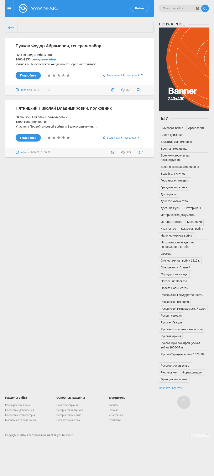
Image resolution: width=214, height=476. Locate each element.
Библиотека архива (68, 420)
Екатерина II (192, 208)
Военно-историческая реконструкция (175, 158)
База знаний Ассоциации (122, 75)
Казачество (168, 228)
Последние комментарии (20, 415)
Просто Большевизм (174, 288)
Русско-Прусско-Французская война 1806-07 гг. (180, 345)
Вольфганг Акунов (173, 173)
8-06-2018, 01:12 (40, 90)
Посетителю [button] (116, 397)
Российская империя (175, 301)
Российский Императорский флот (183, 308)
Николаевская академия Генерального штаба (177, 244)
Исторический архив (68, 415)
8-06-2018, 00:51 (40, 152)
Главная (113, 405)
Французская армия (174, 379)
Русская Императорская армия (182, 329)
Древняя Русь (170, 208)
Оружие (166, 253)
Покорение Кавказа (174, 281)
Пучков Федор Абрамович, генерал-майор (58, 46)
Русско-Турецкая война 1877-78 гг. (182, 356)
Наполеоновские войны (177, 235)
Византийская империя (176, 141)
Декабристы (169, 194)
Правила (113, 410)
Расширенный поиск (17, 405)
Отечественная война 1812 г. (180, 260)
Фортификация (192, 372)
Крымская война (192, 228)
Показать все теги (171, 388)
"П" (141, 75)
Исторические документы (178, 215)
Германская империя (175, 180)
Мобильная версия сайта (20, 420)
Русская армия (171, 336)
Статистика (114, 420)
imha (23, 90)
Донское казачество (174, 201)
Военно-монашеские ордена (180, 166)
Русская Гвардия (172, 322)
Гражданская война (174, 187)
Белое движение (172, 135)
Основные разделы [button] (70, 397)
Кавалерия (194, 221)
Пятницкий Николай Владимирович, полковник (64, 108)
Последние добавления (19, 410)
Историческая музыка (69, 410)
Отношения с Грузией (175, 267)
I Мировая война (172, 128)
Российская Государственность (182, 295)
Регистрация (115, 415)
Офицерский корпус (174, 274)
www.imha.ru (42, 435)
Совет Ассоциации (67, 405)
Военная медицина (174, 148)
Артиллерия (196, 128)
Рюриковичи (169, 372)
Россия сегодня (171, 315)
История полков (171, 221)
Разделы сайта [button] (16, 397)
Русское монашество (175, 365)
